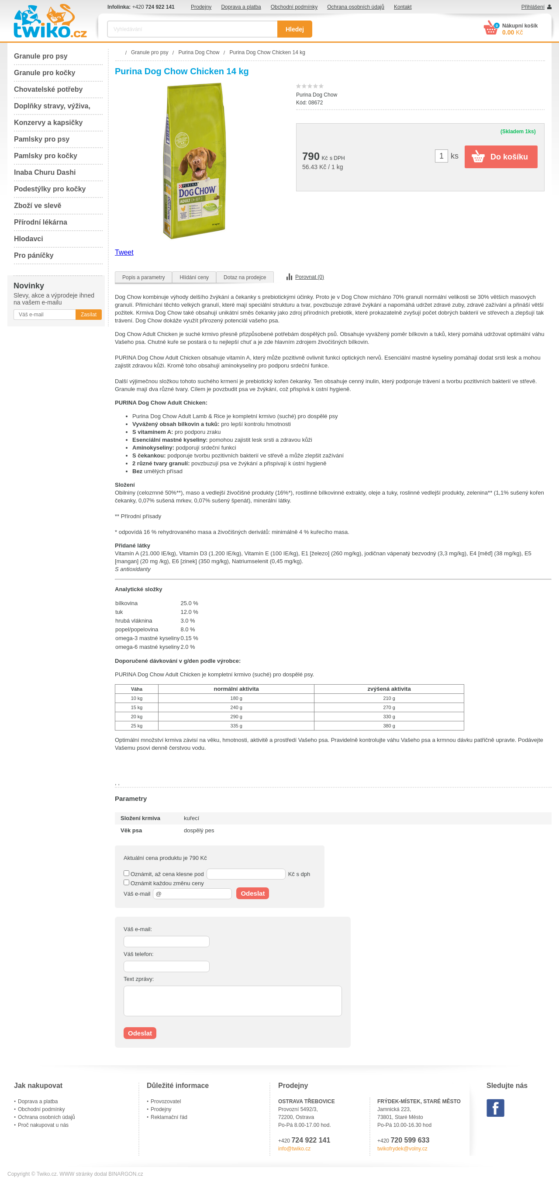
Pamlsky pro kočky (45, 155)
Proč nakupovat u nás (43, 1125)
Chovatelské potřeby (48, 89)
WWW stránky (76, 1174)
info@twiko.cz (294, 1149)
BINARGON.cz (125, 1174)
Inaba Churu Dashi (45, 172)
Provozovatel (166, 1101)
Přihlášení (533, 7)
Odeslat (253, 893)
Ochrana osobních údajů (355, 7)
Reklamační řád (169, 1117)
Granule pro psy (41, 56)
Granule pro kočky (45, 72)
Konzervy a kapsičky (48, 122)
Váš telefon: (139, 954)
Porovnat (309, 277)
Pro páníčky (34, 255)
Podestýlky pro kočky (50, 189)
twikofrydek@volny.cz (402, 1149)
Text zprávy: (139, 979)
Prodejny (201, 7)
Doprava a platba (241, 7)
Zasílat (89, 315)
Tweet (124, 252)
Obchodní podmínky (294, 7)
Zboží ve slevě (38, 205)
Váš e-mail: (138, 929)
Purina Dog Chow (316, 95)
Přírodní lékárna (40, 222)
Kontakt (403, 7)
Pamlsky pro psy (41, 139)
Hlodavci (28, 238)
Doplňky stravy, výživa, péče (52, 108)
